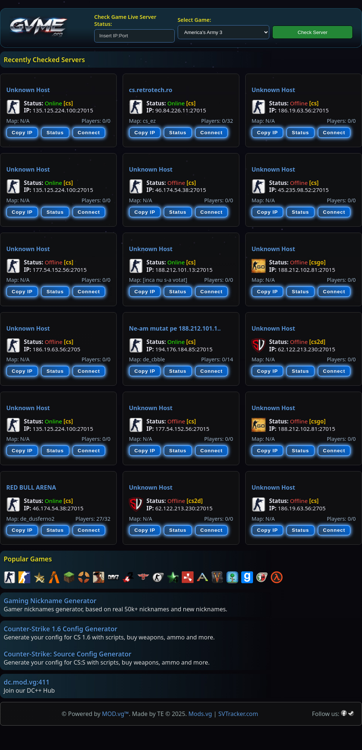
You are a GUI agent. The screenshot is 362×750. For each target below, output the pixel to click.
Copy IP (22, 132)
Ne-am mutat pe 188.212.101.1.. (175, 328)
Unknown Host (28, 90)
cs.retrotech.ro (150, 90)
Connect (89, 132)
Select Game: (194, 19)
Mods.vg (200, 714)
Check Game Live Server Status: (125, 20)
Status (55, 132)
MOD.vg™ (115, 714)
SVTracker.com (238, 714)
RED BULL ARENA (31, 487)
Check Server (313, 32)
